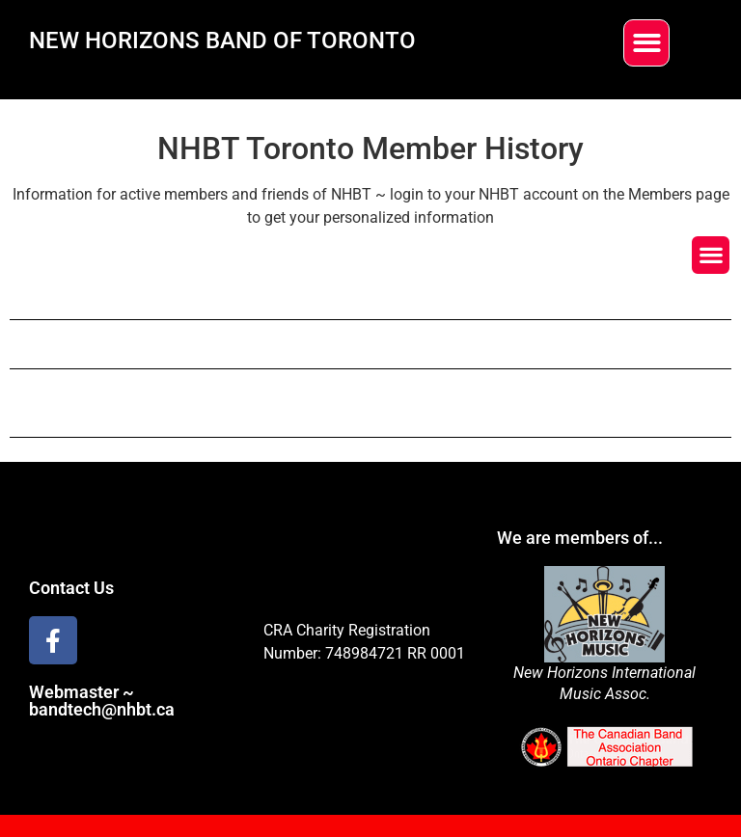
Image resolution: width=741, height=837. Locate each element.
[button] (647, 43)
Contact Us (71, 588)
